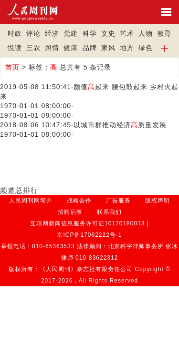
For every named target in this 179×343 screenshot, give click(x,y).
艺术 (127, 33)
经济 (52, 33)
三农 (33, 47)
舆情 (52, 47)
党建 (70, 33)
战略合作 (79, 200)
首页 (12, 67)
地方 (127, 47)
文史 (108, 33)
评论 (33, 33)
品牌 (90, 47)
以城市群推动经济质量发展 (120, 125)
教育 (164, 33)
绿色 (145, 47)
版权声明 (157, 200)
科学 (90, 33)
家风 (108, 47)
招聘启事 (70, 212)
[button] (164, 47)
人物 (145, 33)
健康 (70, 47)
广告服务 (118, 200)
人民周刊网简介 (31, 200)
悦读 (15, 47)
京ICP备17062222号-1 (89, 235)
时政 (15, 33)
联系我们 (109, 212)
